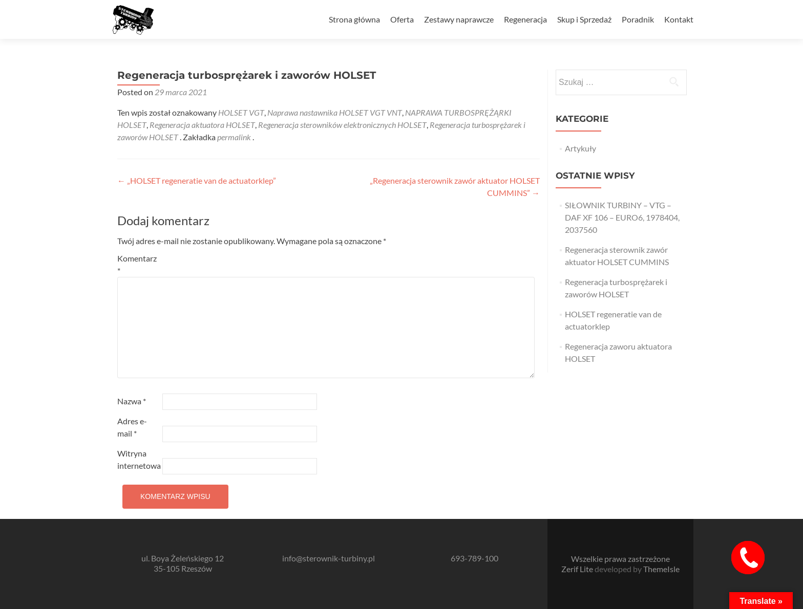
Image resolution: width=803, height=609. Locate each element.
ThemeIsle (661, 569)
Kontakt (678, 19)
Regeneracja (525, 19)
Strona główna (354, 19)
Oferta (402, 19)
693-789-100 (474, 558)
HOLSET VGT (241, 112)
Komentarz (137, 264)
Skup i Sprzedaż (584, 19)
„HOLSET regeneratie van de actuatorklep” (196, 180)
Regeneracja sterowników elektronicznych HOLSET (342, 124)
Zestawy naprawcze (459, 19)
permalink (234, 137)
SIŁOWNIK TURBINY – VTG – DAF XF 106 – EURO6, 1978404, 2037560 (622, 217)
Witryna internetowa (139, 459)
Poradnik (638, 19)
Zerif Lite (578, 569)
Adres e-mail (132, 427)
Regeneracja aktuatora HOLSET (202, 124)
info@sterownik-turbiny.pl (328, 558)
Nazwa (131, 401)
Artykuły (580, 148)
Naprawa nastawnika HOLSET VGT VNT (334, 112)
